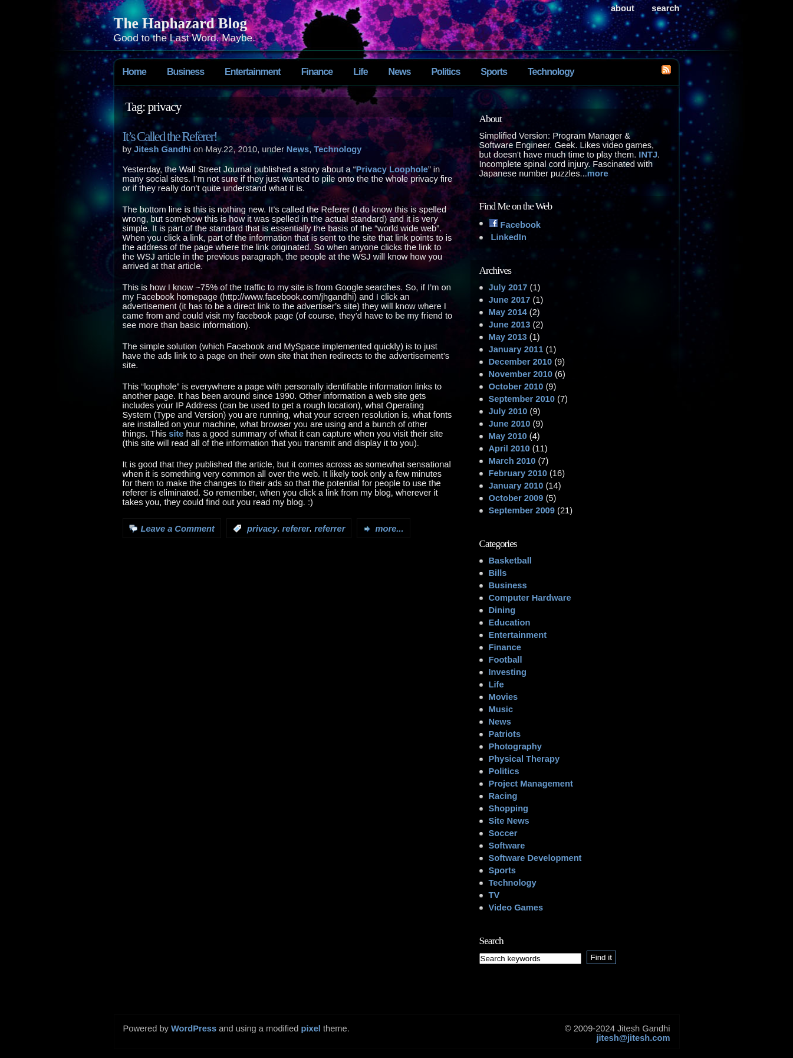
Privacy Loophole (392, 169)
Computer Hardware (530, 597)
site (176, 433)
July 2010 (508, 411)
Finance (317, 72)
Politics (445, 72)
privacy (262, 528)
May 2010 (508, 436)
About (622, 8)
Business (185, 72)
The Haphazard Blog (181, 23)
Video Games (516, 907)
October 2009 (516, 498)
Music (501, 709)
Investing (508, 672)
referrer (329, 528)
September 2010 (522, 399)
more (597, 173)
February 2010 (518, 473)
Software (507, 845)
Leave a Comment (178, 528)
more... (389, 528)
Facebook (515, 225)
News (400, 72)
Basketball (510, 560)
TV (494, 895)
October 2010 (516, 386)
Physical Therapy (524, 759)
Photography (515, 746)
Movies (503, 697)
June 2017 (510, 299)
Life (360, 72)
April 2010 (509, 448)
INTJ (648, 154)
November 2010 (520, 374)
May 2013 (508, 337)
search (665, 8)
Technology (551, 72)
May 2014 (508, 312)
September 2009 (522, 510)
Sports (494, 72)
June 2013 (510, 324)
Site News (509, 821)
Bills (498, 573)
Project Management (531, 783)
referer (296, 528)
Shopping (509, 808)
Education (510, 622)
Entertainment (253, 72)
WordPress (193, 1028)
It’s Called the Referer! (170, 136)
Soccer (503, 833)
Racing (503, 796)
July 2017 (508, 287)
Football (505, 659)
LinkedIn (508, 237)
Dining (502, 610)
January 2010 (516, 485)
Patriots (505, 734)
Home (134, 72)
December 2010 (520, 361)
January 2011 (516, 349)
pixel (311, 1028)
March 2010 (512, 461)
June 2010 (510, 423)
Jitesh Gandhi (162, 149)
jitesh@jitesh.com (633, 1038)
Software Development (535, 858)
